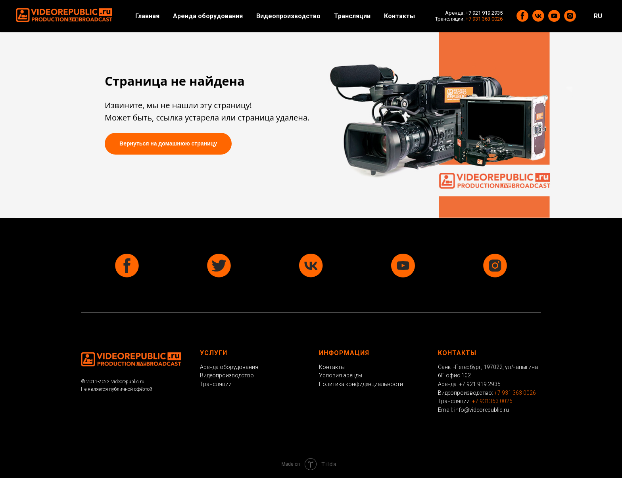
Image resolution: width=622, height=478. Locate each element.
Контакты (399, 16)
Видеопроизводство (288, 16)
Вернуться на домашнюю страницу (168, 143)
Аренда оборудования (208, 16)
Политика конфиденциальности (361, 384)
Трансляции (352, 16)
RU (598, 16)
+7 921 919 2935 (484, 13)
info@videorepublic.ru (481, 410)
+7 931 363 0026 (484, 19)
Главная (147, 16)
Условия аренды (340, 375)
